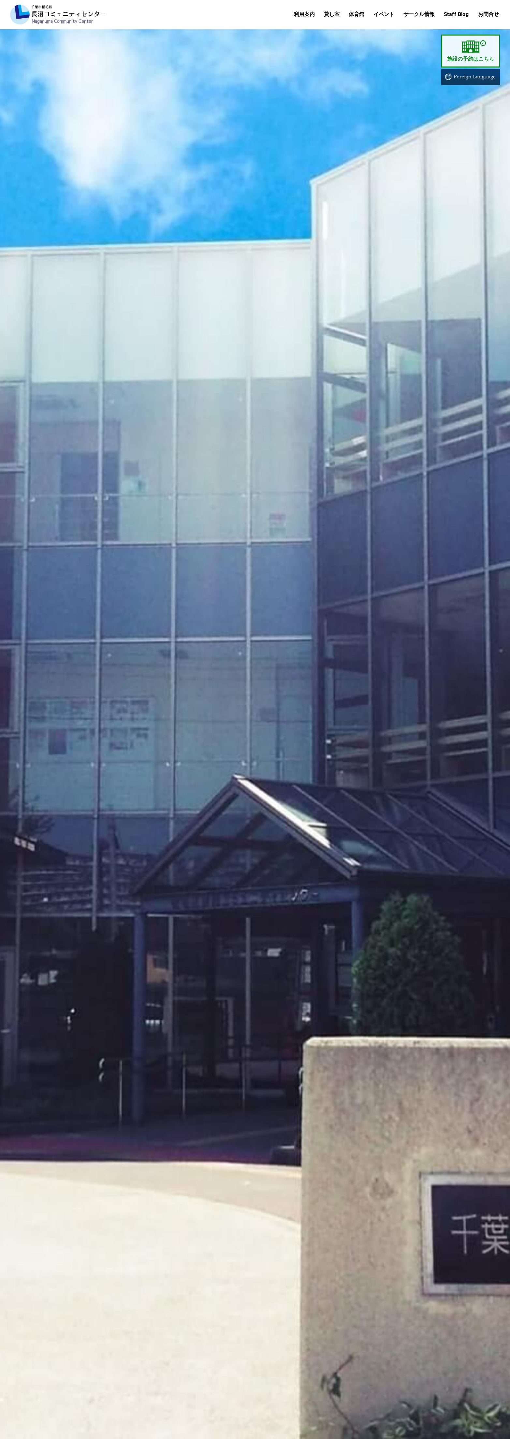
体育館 (356, 14)
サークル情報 (418, 14)
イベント (383, 14)
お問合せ (488, 14)
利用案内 (304, 14)
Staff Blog (456, 14)
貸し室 (331, 14)
